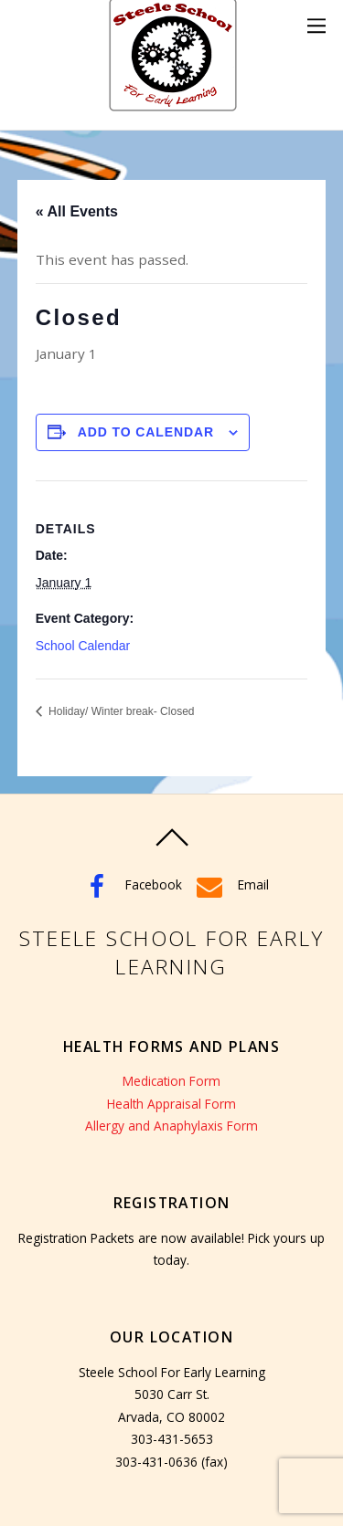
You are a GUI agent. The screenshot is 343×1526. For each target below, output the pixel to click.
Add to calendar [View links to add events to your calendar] (146, 432)
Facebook (130, 884)
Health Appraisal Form (171, 1103)
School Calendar (83, 645)
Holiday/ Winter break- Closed (120, 711)
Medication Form (171, 1080)
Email (230, 884)
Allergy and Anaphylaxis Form (171, 1125)
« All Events (77, 211)
